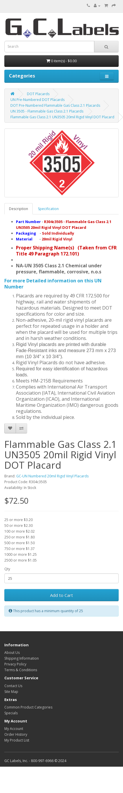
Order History (15, 734)
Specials (11, 713)
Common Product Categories (28, 707)
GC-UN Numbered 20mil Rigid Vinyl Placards (52, 476)
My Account (13, 728)
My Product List (16, 740)
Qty (7, 568)
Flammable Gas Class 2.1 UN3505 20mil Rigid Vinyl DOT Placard (62, 117)
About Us (12, 652)
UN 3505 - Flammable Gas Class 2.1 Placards (46, 111)
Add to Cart (61, 595)
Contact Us (13, 685)
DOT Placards (38, 93)
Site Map (11, 691)
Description (18, 208)
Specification (48, 208)
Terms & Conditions (20, 669)
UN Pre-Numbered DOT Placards (37, 99)
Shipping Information (21, 658)
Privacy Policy (15, 664)
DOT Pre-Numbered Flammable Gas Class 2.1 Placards (55, 105)
